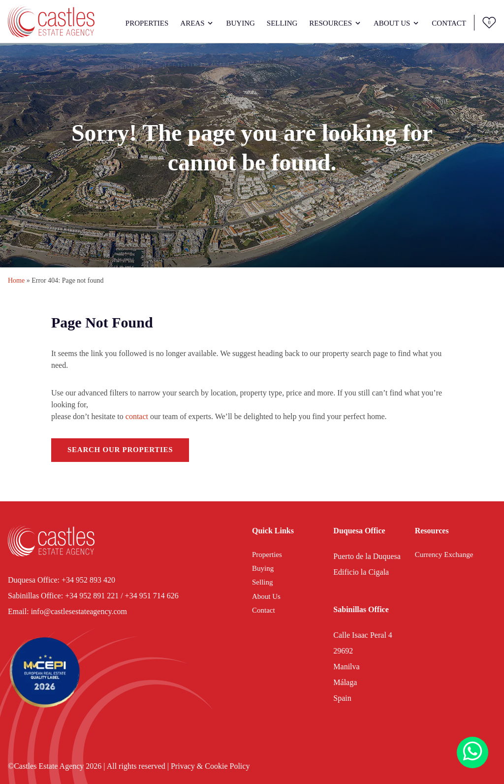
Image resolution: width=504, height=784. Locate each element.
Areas (192, 23)
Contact (449, 23)
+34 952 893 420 (88, 580)
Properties (147, 23)
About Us (392, 23)
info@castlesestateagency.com (79, 611)
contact (137, 416)
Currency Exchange (444, 554)
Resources (330, 23)
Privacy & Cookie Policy (210, 766)
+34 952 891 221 (92, 595)
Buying (240, 23)
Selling (282, 23)
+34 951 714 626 (152, 595)
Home (16, 280)
